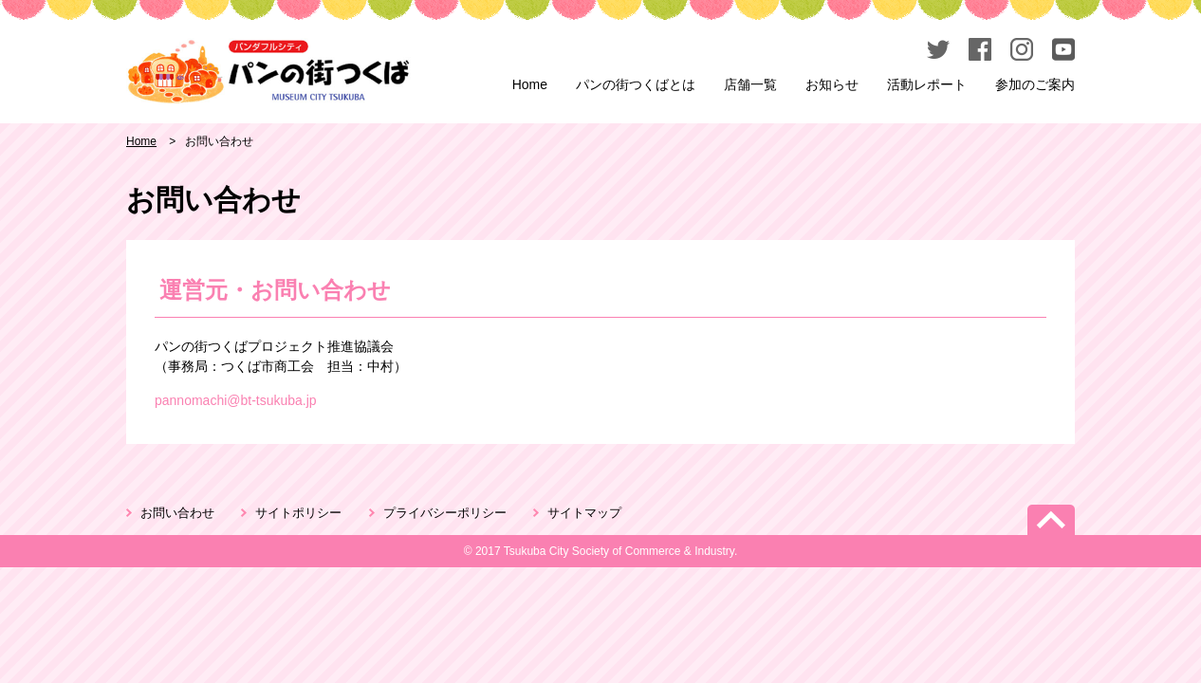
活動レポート (927, 84)
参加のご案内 (1035, 84)
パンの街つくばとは (635, 84)
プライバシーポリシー (445, 513)
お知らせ (832, 84)
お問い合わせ (177, 513)
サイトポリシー (298, 513)
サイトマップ (584, 513)
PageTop (1051, 520)
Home (529, 84)
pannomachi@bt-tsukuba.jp (236, 400)
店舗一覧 (750, 84)
